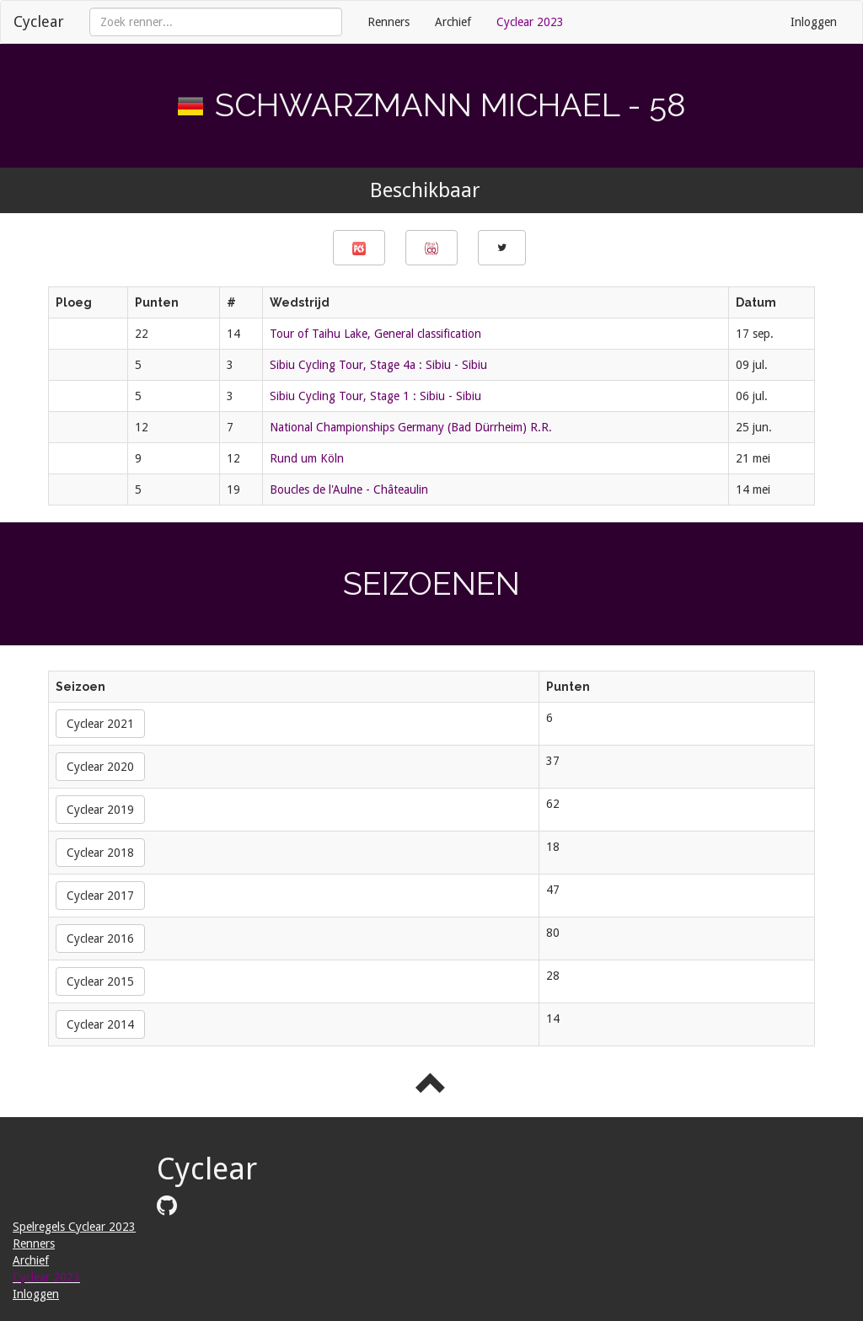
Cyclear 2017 (100, 895)
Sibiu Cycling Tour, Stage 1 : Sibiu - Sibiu (375, 396)
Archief (453, 22)
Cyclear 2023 (530, 22)
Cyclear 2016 (100, 938)
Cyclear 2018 (100, 852)
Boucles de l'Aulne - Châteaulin (349, 489)
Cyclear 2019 (100, 809)
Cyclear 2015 (100, 981)
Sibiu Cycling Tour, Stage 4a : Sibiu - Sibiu (378, 365)
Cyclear (38, 21)
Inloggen (814, 22)
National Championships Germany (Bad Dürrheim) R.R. (411, 427)
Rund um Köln (307, 458)
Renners (388, 22)
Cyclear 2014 (100, 1024)
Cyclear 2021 (100, 723)
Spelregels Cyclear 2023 (74, 1226)
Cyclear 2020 (100, 766)
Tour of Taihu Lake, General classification (375, 333)
